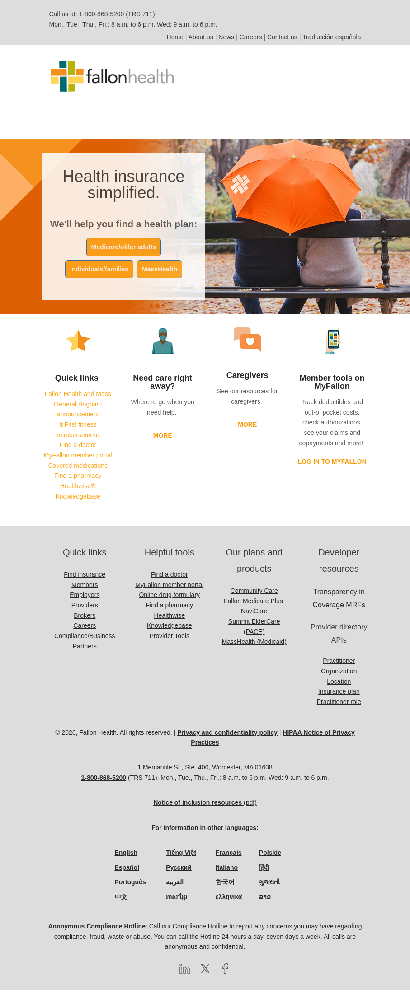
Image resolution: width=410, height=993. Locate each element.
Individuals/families (99, 272)
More (162, 438)
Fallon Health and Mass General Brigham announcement (78, 407)
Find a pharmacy (77, 478)
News (226, 37)
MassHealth (159, 272)
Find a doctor (77, 448)
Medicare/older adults (123, 250)
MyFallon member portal (78, 458)
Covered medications (78, 468)
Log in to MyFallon (332, 465)
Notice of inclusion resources (197, 805)
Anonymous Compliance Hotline (96, 929)
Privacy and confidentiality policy (227, 735)
